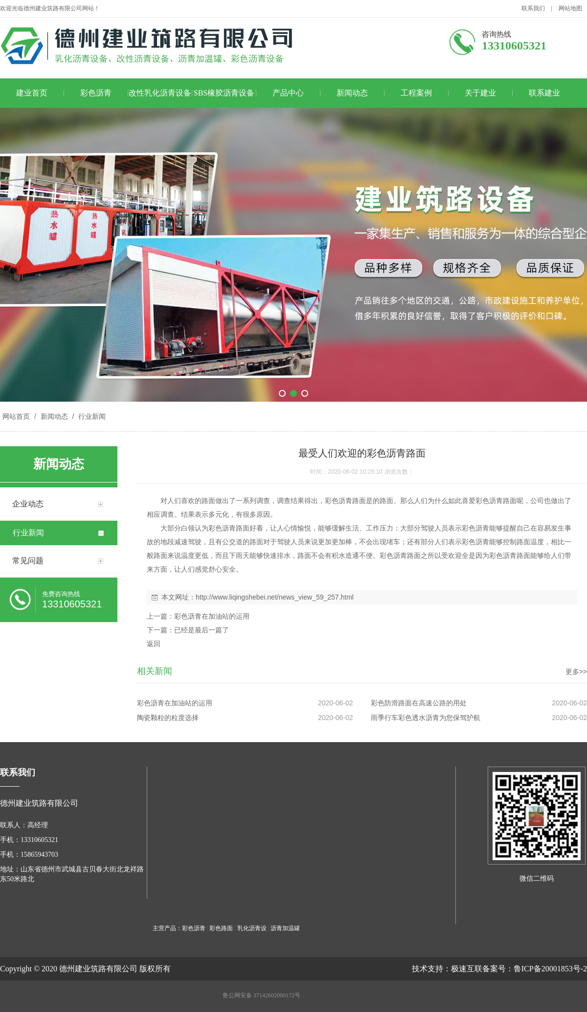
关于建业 (480, 93)
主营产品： (167, 928)
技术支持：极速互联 (447, 968)
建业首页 (31, 93)
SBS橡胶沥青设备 (224, 93)
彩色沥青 (96, 93)
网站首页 (16, 416)
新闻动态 (352, 93)
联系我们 (533, 8)
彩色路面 (221, 928)
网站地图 (570, 8)
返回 (153, 644)
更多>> (576, 671)
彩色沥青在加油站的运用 (211, 616)
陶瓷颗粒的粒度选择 (168, 718)
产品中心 (288, 93)
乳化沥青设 (252, 928)
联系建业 (544, 93)
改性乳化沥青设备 (160, 93)
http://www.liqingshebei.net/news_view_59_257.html (275, 597)
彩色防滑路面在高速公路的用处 (419, 703)
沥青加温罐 (285, 928)
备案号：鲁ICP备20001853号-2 (534, 968)
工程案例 (416, 93)
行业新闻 (91, 416)
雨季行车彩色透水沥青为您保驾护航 (425, 718)
